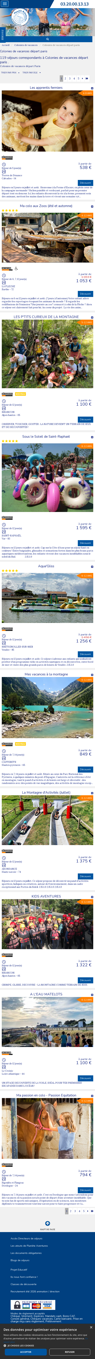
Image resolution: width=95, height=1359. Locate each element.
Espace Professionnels (47, 1342)
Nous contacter (47, 1346)
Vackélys (62, 1352)
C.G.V (48, 1331)
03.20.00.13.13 (74, 4)
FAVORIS (2, 35)
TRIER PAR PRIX (8, 72)
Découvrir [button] (85, 183)
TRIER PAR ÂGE (30, 72)
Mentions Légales (47, 1335)
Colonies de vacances (26, 45)
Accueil (5, 45)
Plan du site (47, 1339)
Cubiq (40, 1352)
